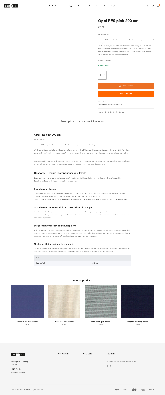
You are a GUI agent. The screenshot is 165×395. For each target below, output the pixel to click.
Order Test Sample (126, 94)
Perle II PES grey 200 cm (100, 322)
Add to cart (128, 86)
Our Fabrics (53, 6)
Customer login (109, 6)
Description (67, 121)
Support (71, 6)
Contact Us (82, 6)
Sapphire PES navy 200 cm (137, 322)
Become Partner (94, 6)
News (63, 6)
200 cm (95, 263)
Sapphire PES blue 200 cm (27, 322)
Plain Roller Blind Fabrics (113, 104)
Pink (93, 258)
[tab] (67, 121)
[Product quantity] (100, 75)
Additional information (91, 121)
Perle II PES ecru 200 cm (64, 322)
